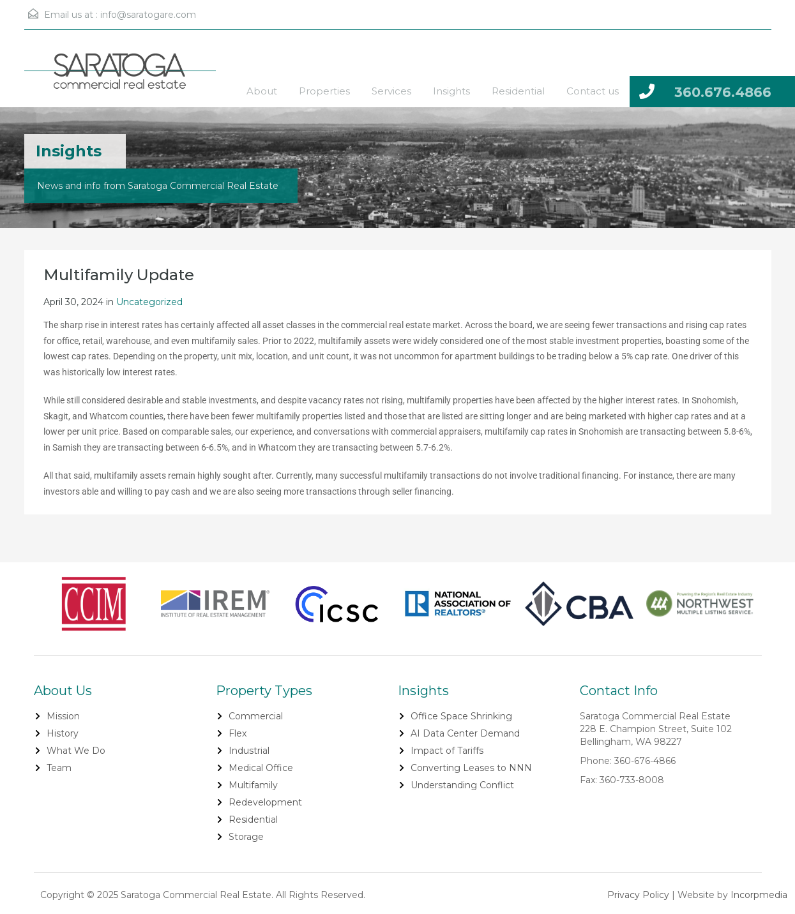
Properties (324, 91)
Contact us (592, 91)
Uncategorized (149, 302)
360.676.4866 (722, 92)
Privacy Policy (638, 895)
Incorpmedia (759, 895)
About (261, 91)
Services (391, 91)
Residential (518, 91)
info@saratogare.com (148, 14)
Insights (451, 91)
